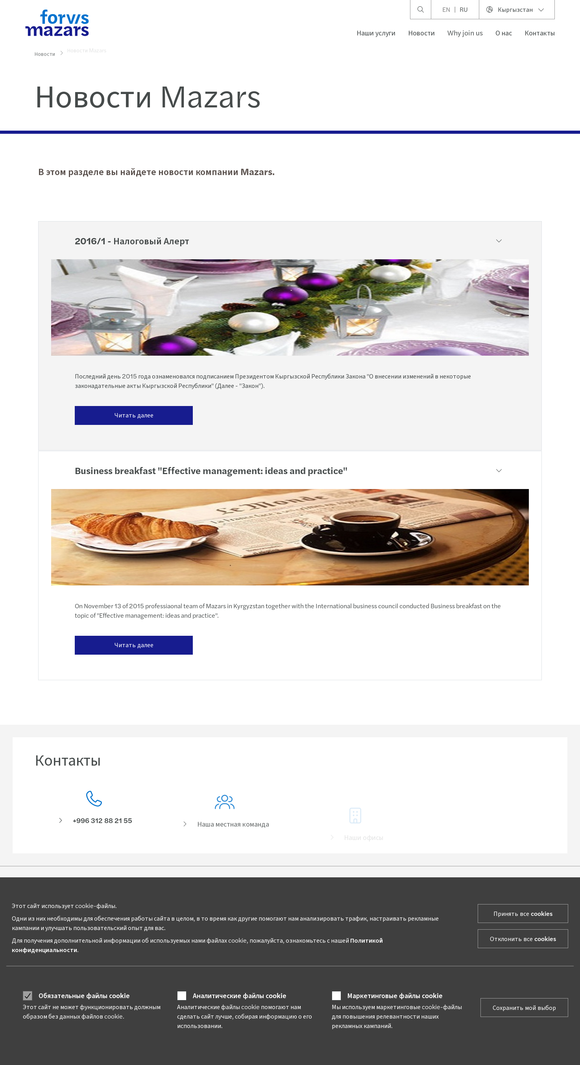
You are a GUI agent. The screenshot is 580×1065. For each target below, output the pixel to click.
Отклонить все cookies (523, 938)
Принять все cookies (522, 913)
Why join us (465, 32)
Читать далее (134, 414)
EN (446, 9)
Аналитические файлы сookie (239, 995)
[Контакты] (94, 810)
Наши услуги (375, 32)
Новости (421, 32)
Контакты (540, 32)
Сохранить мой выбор (524, 1007)
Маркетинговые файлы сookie (395, 995)
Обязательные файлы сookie (84, 995)
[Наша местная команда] (224, 821)
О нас (503, 32)
